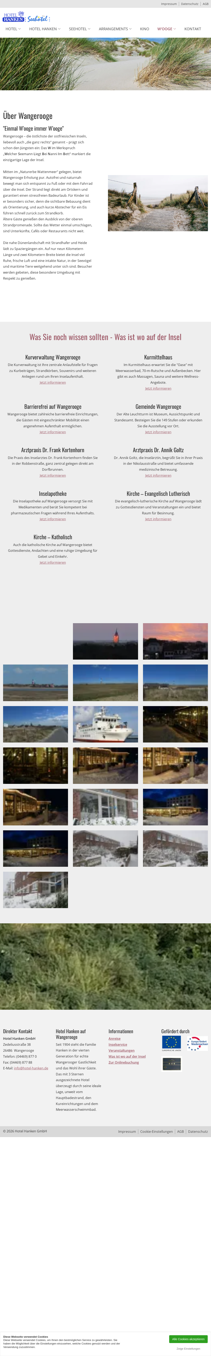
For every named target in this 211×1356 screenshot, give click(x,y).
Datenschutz (189, 4)
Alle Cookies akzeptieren (188, 1339)
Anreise (115, 1148)
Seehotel (78, 28)
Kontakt (192, 28)
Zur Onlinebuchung (124, 1172)
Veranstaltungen (122, 1160)
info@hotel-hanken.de (31, 1178)
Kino (144, 28)
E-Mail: (8, 1178)
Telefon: (9, 1166)
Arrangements (113, 28)
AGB (206, 4)
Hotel (11, 28)
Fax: (6, 1172)
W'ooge (164, 28)
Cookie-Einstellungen (156, 1241)
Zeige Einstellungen (188, 1348)
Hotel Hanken (43, 28)
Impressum (169, 4)
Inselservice (118, 1154)
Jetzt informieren (53, 382)
